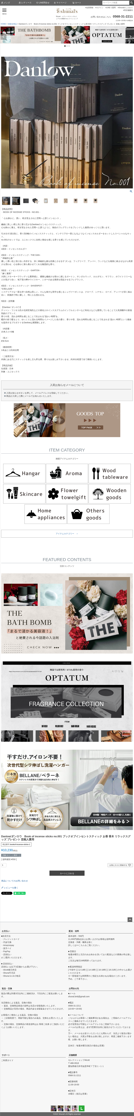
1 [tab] (65, 46)
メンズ (5, 2)
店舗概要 (73, 1055)
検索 (131, 3)
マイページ (60, 2)
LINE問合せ (42, 2)
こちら (82, 945)
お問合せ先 (74, 988)
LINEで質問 (111, 8)
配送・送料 (74, 931)
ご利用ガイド (7, 1060)
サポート (6, 1055)
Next (130, 37)
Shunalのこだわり (126, 8)
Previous (3, 37)
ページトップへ (130, 919)
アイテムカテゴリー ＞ (67, 533)
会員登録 (89, 8)
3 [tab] (69, 46)
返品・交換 (7, 988)
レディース (25, 2)
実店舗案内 (128, 10)
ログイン (99, 8)
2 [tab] (67, 46)
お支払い (6, 931)
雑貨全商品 (12, 24)
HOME (3, 24)
